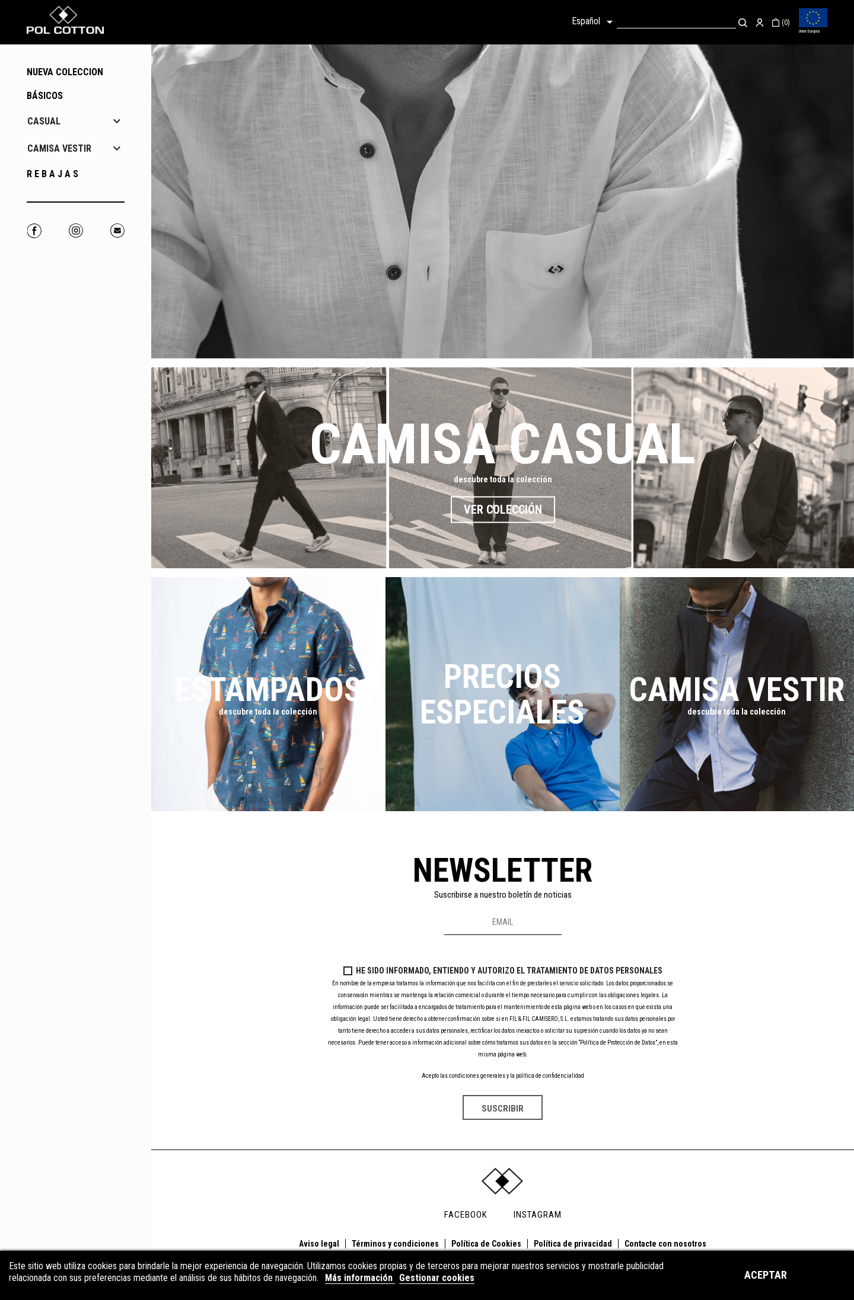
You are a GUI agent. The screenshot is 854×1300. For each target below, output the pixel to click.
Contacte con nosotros (665, 1243)
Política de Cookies (486, 1243)
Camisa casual (503, 443)
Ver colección (503, 509)
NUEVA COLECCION (65, 72)
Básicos (45, 95)
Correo (117, 230)
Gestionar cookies (436, 1277)
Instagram (75, 230)
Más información (360, 1277)
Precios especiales (502, 694)
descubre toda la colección (503, 479)
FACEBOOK (465, 1214)
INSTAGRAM (538, 1214)
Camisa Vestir (737, 690)
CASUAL (43, 121)
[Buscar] (676, 22)
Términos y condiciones (395, 1243)
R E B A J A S (52, 174)
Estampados (268, 690)
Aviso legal (319, 1243)
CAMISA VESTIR (59, 148)
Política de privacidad (573, 1243)
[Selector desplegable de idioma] (594, 22)
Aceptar (765, 1275)
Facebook (34, 230)
